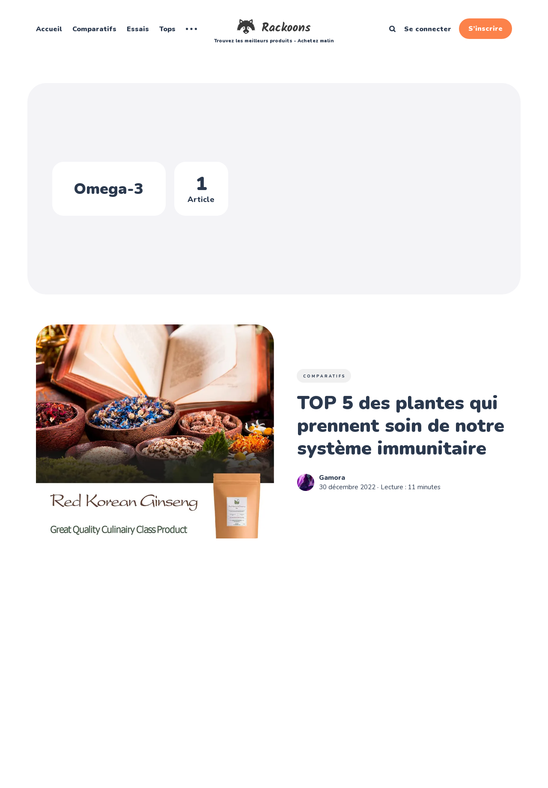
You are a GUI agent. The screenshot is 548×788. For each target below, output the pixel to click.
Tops (167, 29)
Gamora (332, 477)
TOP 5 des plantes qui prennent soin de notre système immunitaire (400, 426)
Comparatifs (94, 29)
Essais (138, 29)
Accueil (49, 29)
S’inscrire (485, 28)
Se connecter (427, 29)
